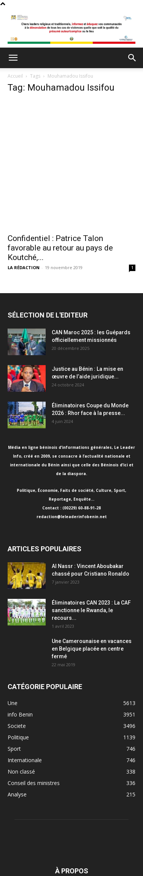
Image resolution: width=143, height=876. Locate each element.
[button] (13, 58)
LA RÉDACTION (24, 267)
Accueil (15, 76)
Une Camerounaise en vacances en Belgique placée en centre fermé (92, 648)
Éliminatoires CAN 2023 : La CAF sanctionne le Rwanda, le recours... (91, 610)
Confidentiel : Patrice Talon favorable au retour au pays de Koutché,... (60, 248)
